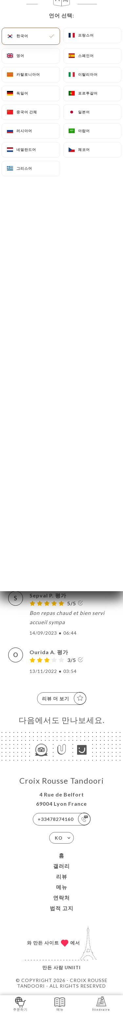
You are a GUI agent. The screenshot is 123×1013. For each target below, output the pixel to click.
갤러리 (61, 866)
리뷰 (61, 876)
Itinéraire (101, 1003)
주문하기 (20, 1003)
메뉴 (61, 887)
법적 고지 (61, 908)
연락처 (61, 897)
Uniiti (73, 967)
